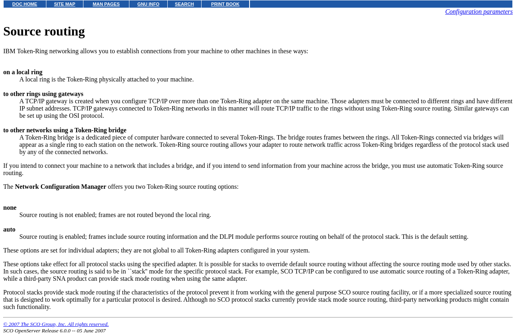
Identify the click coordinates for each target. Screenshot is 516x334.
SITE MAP (64, 4)
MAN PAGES (106, 4)
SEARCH (184, 4)
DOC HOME (24, 4)
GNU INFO (148, 4)
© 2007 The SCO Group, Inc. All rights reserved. (56, 324)
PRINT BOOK (225, 4)
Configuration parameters (479, 11)
